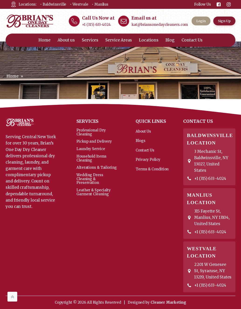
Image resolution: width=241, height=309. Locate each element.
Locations (148, 40)
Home (44, 40)
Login (201, 21)
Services (90, 40)
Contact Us (192, 40)
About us (66, 40)
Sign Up (224, 21)
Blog (170, 40)
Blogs (140, 140)
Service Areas (118, 40)
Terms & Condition (152, 169)
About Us (143, 131)
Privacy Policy (148, 159)
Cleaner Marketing (168, 302)
